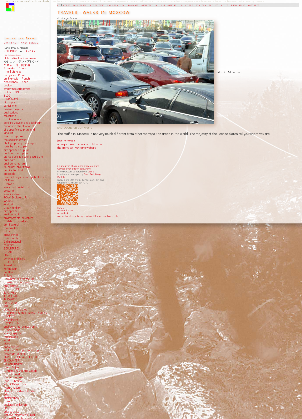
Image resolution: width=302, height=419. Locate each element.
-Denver (9, 184)
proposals (9, 174)
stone (7, 343)
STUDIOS (9, 262)
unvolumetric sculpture (17, 282)
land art (133, 4)
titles (7, 255)
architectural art (13, 170)
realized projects (13, 109)
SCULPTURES (12, 248)
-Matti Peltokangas (15, 384)
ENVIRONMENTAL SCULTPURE (22, 357)
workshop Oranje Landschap (21, 350)
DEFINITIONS (12, 92)
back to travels (66, 141)
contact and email (21, 42)
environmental (116, 4)
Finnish (22, 68)
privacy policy (11, 411)
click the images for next (12, 55)
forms (7, 231)
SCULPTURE (11, 51)
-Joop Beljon (11, 367)
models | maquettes (16, 221)
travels (8, 401)
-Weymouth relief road (17, 187)
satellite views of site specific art (23, 123)
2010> (7, 306)
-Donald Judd (12, 374)
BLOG (7, 95)
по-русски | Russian (16, 75)
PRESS (8, 408)
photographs (11, 398)
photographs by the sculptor (20, 143)
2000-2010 (10, 303)
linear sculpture (13, 136)
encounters (238, 4)
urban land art (12, 208)
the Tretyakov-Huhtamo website (76, 148)
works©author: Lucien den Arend (74, 168)
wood (7, 340)
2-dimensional (12, 241)
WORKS (8, 201)
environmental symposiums (20, 326)
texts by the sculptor (16, 146)
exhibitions (186, 4)
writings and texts (14, 259)
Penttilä (61, 176)
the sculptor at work (15, 140)
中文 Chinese (12, 72)
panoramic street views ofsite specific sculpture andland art (19, 129)
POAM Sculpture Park (17, 197)
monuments (11, 238)
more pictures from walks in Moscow (79, 144)
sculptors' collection (15, 405)
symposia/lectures (207, 4)
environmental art (14, 163)
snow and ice (11, 347)
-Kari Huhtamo (13, 381)
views (17, 194)
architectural (150, 4)
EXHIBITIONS (12, 289)
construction (11, 228)
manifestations (13, 119)
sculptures (79, 4)
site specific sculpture (17, 150)
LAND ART (30, 51)
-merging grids (12, 333)
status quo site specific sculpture (23, 156)
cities (224, 4)
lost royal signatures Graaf (19, 415)
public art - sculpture (16, 153)
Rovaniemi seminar (15, 353)
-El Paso (9, 180)
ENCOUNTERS (12, 360)
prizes (7, 394)
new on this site (65, 210)
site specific (97, 4)
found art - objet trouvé (17, 167)
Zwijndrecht (11, 320)
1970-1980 (10, 292)
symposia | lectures (15, 309)
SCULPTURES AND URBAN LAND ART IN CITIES (26, 314)
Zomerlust (10, 265)
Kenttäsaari (11, 269)
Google (91, 171)
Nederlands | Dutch (16, 82)
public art (9, 160)
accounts (253, 4)
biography (9, 102)
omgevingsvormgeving (17, 89)
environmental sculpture (18, 218)
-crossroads (11, 337)
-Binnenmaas (12, 330)
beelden (8, 85)
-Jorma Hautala (13, 377)
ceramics (9, 245)
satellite (8, 194)
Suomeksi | (10, 68)
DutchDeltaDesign (93, 174)
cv (58, 4)
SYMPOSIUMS (12, 323)
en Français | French (17, 78)
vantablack (62, 213)
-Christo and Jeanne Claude (20, 371)
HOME (60, 207)
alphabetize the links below (20, 58)
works (66, 4)
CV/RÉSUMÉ (11, 99)
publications (168, 4)
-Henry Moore (12, 387)
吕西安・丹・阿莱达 (17, 65)
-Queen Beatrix (13, 364)
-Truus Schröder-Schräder (19, 391)
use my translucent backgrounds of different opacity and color (88, 216)
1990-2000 (10, 299)
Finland (8, 275)
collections (10, 116)
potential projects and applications (24, 177)
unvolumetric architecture (19, 279)
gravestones (11, 235)
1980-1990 (10, 296)
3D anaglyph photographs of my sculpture (78, 165)
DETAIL (8, 252)
